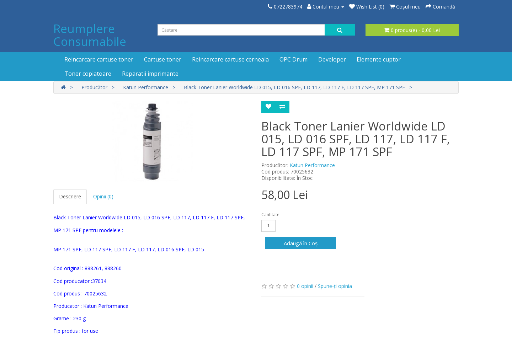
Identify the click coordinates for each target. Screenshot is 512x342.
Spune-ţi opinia (335, 286)
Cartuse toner (162, 59)
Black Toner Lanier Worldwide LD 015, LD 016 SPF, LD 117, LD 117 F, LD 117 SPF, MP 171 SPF (294, 87)
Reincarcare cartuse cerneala (230, 59)
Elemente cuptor (379, 59)
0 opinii (305, 286)
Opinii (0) (103, 196)
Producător (94, 87)
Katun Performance (145, 87)
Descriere (70, 196)
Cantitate (270, 215)
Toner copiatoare (87, 74)
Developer (332, 59)
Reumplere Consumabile (89, 35)
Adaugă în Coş (301, 243)
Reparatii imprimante (150, 74)
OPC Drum (293, 59)
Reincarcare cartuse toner (98, 59)
